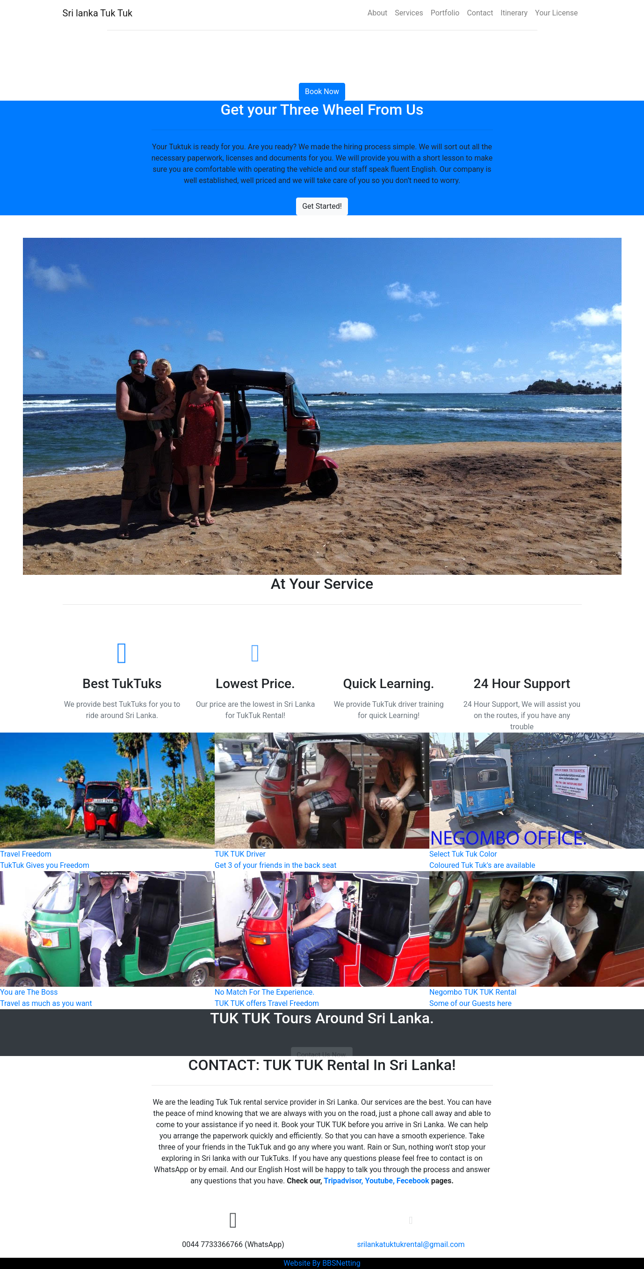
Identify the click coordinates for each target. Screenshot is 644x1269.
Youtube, (379, 1180)
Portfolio (445, 12)
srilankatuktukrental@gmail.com (410, 1244)
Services (409, 12)
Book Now (322, 91)
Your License (556, 12)
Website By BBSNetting (321, 1263)
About (378, 12)
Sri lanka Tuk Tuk (98, 13)
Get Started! (322, 206)
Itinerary (514, 12)
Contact (480, 12)
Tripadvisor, (343, 1180)
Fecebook (413, 1180)
